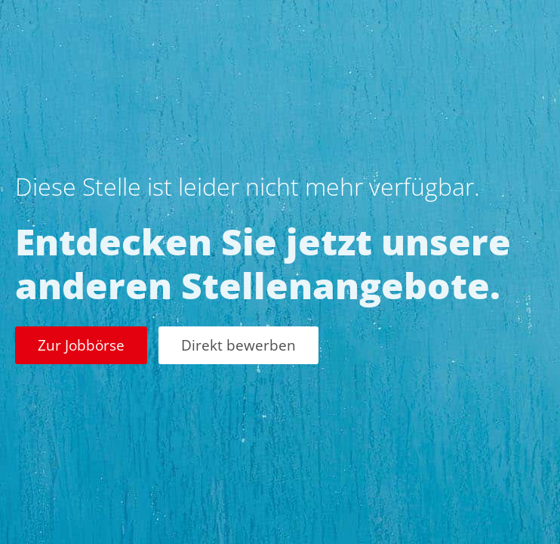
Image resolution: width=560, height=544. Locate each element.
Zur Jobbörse (81, 345)
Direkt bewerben (238, 345)
